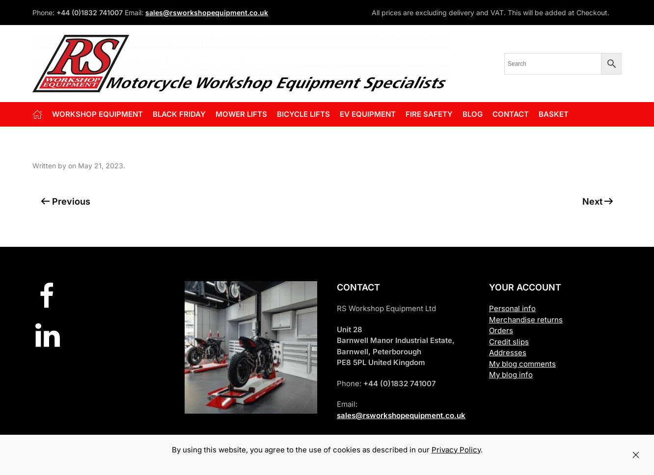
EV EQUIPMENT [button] (368, 114)
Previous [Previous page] (65, 201)
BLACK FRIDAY (179, 114)
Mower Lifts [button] (241, 114)
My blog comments (522, 364)
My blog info (511, 374)
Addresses (507, 352)
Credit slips (509, 341)
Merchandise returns (526, 319)
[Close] (635, 454)
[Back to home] (241, 63)
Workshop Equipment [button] (97, 114)
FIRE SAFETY (429, 114)
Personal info (512, 308)
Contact (510, 114)
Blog (473, 114)
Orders (501, 330)
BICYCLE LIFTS (303, 114)
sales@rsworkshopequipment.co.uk (206, 12)
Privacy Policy (456, 449)
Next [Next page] (598, 201)
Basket (554, 114)
